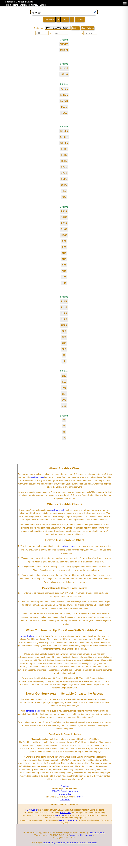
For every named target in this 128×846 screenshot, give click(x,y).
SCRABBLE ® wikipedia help (65, 791)
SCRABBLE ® (32, 809)
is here (80, 796)
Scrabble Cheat (84, 842)
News (94, 842)
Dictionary (33, 4)
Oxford (43, 4)
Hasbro (61, 820)
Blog (8, 4)
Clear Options (87, 28)
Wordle (23, 4)
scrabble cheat (37, 477)
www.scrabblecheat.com (81, 835)
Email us (65, 786)
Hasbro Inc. (65, 812)
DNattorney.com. (97, 832)
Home (15, 4)
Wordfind (71, 842)
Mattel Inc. (60, 815)
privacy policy (64, 794)
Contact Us (65, 799)
